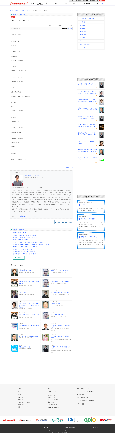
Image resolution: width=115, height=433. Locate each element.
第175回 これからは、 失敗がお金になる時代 (25, 247)
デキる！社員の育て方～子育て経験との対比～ (60, 326)
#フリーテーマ (83, 47)
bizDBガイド (20, 393)
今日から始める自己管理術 (58, 314)
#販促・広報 (83, 34)
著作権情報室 (87, 3)
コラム (56, 3)
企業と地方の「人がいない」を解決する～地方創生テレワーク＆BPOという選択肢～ (29, 305)
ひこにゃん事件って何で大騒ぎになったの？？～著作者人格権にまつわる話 (87, 92)
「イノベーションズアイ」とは (85, 391)
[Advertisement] (41, 366)
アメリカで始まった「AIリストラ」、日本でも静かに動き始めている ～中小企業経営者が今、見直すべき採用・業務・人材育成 (87, 84)
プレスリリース (65, 3)
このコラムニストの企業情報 (64, 222)
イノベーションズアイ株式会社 (59, 431)
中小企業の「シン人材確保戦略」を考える (60, 347)
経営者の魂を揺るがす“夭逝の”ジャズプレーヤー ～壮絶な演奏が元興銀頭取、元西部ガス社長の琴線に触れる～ (87, 109)
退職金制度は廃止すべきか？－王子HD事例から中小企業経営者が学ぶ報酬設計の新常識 (87, 134)
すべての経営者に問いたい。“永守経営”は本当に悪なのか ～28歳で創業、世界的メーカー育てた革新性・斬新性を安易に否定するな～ (87, 150)
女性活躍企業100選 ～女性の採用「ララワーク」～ (29, 326)
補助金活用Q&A (51, 401)
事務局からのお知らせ (70, 427)
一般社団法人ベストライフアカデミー (34, 175)
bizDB (40, 3)
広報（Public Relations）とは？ (90, 237)
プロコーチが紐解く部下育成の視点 (60, 292)
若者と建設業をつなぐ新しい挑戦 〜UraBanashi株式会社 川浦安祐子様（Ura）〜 (87, 100)
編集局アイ (48, 3)
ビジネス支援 (76, 3)
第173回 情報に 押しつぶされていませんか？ (25, 251)
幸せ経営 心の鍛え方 (25, 10)
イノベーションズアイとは (75, 0)
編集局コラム (21, 404)
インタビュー (21, 401)
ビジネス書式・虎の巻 (52, 404)
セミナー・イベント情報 (53, 399)
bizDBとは (20, 394)
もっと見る (20, 257)
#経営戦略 (82, 25)
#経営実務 (82, 28)
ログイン (102, 0)
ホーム (11, 10)
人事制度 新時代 (55, 303)
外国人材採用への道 (24, 347)
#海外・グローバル (85, 44)
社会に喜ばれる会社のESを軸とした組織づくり (29, 315)
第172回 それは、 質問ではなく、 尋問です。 (25, 254)
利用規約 (46, 427)
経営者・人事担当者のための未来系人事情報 (29, 282)
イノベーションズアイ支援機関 (85, 400)
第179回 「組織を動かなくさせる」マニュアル (25, 237)
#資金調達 (82, 38)
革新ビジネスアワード (83, 388)
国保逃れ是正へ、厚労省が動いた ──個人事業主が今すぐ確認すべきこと (87, 117)
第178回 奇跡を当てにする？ (20, 240)
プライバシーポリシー (22, 427)
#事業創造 (82, 22)
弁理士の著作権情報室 (53, 407)
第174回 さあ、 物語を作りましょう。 (23, 249)
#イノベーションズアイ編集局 (88, 19)
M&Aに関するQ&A (51, 402)
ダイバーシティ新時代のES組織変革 (28, 336)
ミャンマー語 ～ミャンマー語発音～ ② (87, 158)
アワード (96, 3)
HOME (32, 3)
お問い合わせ (95, 427)
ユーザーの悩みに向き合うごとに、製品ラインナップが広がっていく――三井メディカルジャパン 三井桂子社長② (87, 125)
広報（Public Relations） (23, 406)
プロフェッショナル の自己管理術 (59, 271)
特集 (19, 407)
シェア (70, 28)
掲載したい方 (85, 0)
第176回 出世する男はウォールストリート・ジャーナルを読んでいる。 (31, 244)
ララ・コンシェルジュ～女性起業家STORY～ (60, 337)
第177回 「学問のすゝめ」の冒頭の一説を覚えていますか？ (28, 242)
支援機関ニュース (51, 397)
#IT (80, 41)
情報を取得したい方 (94, 0)
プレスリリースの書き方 (88, 219)
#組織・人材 (69, 167)
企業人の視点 (22, 292)
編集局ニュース (21, 399)
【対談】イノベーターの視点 (24, 402)
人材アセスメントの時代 (25, 271)
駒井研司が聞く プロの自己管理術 (60, 281)
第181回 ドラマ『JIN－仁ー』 (21, 233)
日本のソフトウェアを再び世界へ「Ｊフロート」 (86, 142)
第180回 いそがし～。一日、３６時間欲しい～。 (26, 235)
